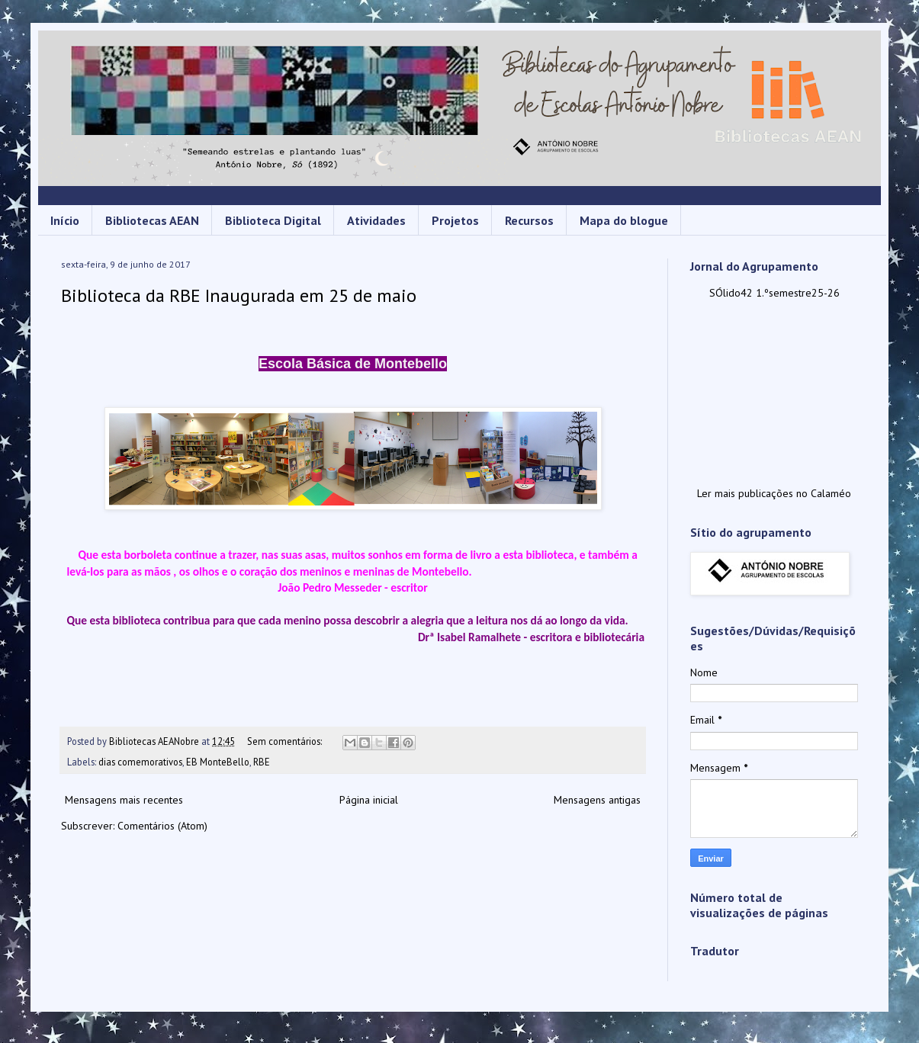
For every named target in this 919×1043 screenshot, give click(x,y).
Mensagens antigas (597, 800)
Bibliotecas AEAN (152, 220)
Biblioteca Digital (273, 220)
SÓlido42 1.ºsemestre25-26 (774, 293)
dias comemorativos (140, 762)
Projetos (455, 220)
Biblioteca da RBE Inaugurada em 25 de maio (238, 295)
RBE (261, 762)
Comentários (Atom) (162, 826)
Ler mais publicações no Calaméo (774, 493)
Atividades (376, 220)
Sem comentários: (285, 741)
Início (64, 220)
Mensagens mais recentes (124, 800)
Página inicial (368, 800)
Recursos (529, 220)
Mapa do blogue (624, 220)
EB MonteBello (217, 762)
